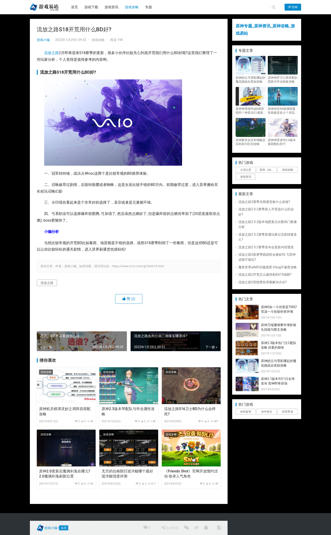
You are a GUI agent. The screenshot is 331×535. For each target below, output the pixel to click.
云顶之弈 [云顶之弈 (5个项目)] (245, 169)
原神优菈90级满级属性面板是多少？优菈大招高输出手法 (283, 111)
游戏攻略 (132, 7)
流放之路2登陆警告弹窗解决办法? (262, 282)
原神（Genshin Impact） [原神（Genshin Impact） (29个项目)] (268, 169)
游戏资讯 (111, 7)
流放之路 (51, 53)
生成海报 (170, 528)
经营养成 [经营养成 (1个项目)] (287, 411)
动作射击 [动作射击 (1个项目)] (266, 411)
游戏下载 (91, 7)
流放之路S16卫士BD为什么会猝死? (190, 411)
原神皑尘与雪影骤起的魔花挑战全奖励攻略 (250, 79)
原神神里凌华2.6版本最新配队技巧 (282, 142)
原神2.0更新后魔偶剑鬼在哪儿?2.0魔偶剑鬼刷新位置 (64, 473)
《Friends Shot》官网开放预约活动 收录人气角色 (191, 473)
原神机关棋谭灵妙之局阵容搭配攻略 (65, 411)
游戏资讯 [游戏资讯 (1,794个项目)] (245, 176)
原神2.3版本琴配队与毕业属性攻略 (128, 411)
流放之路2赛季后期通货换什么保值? (264, 202)
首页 (74, 7)
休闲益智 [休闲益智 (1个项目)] (245, 411)
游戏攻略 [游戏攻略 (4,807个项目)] (287, 169)
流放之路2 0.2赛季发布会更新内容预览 (266, 247)
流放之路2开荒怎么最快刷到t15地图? (264, 274)
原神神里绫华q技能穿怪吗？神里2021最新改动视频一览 (250, 111)
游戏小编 (43, 40)
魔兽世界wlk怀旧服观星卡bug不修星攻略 (267, 267)
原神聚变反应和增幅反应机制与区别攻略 (250, 142)
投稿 (293, 7)
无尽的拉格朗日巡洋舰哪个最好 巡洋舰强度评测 (127, 473)
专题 (148, 7)
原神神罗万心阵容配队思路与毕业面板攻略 (283, 79)
